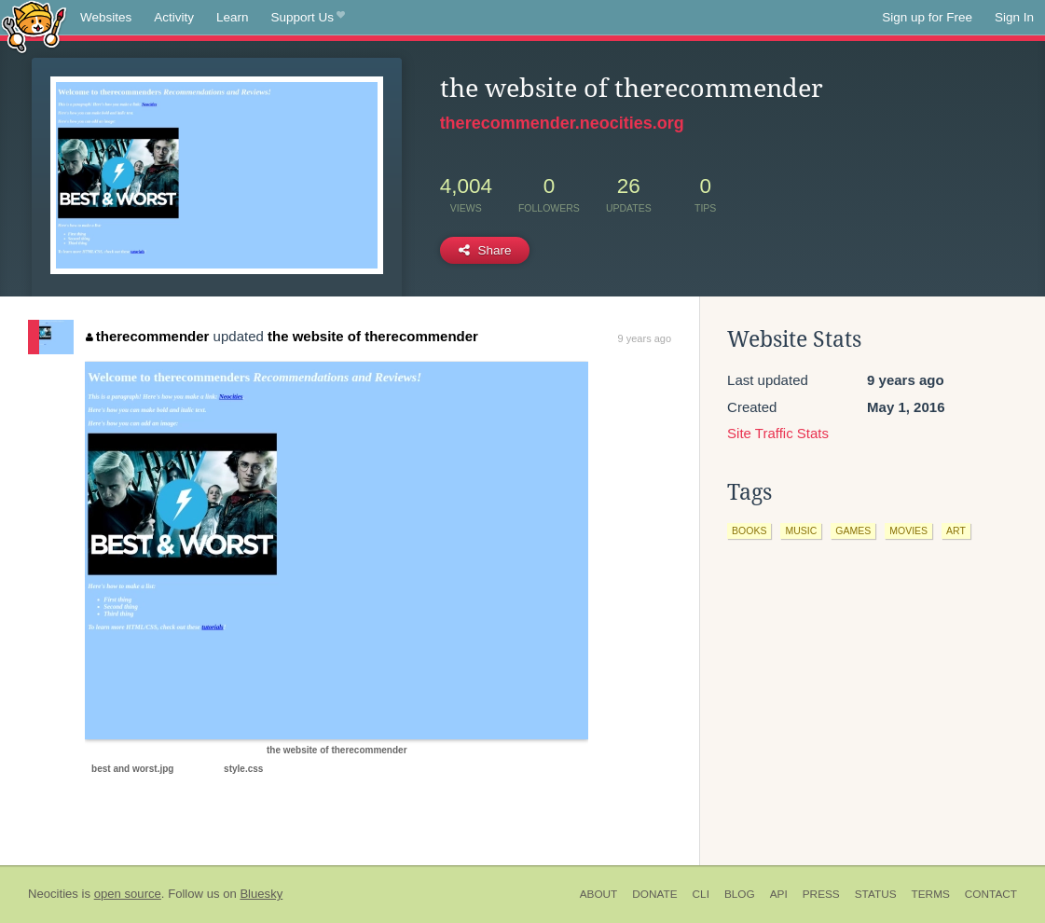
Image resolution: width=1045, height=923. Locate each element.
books (749, 530)
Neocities (53, 894)
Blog (739, 894)
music (801, 530)
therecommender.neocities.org (562, 123)
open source (127, 894)
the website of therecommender (373, 336)
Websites (105, 17)
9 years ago (644, 338)
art (956, 530)
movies (908, 530)
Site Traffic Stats (778, 433)
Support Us (308, 17)
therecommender (147, 336)
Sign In (1014, 17)
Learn (232, 17)
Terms (931, 894)
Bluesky (261, 894)
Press (821, 894)
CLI (701, 894)
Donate (654, 894)
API (779, 894)
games (853, 530)
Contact (991, 894)
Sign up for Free (927, 17)
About (599, 894)
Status (876, 894)
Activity (174, 17)
